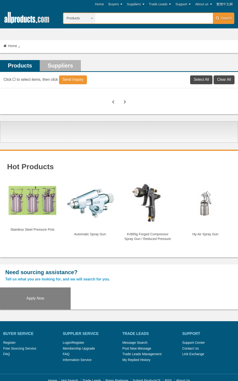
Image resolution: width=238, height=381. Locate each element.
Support (183, 4)
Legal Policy (101, 364)
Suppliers (135, 4)
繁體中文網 (224, 4)
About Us (183, 359)
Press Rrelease (117, 359)
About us (203, 4)
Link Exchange (193, 332)
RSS (168, 359)
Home (99, 4)
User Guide (164, 364)
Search (224, 18)
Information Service (77, 338)
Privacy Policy (124, 364)
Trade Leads (160, 4)
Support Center (193, 320)
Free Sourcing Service (19, 326)
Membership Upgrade (79, 326)
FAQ (6, 332)
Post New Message (136, 326)
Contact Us (190, 326)
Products (20, 65)
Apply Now (208, 276)
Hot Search (69, 359)
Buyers (115, 4)
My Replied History (136, 338)
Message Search (134, 320)
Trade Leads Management (141, 332)
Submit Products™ (147, 359)
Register (9, 320)
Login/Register (73, 320)
